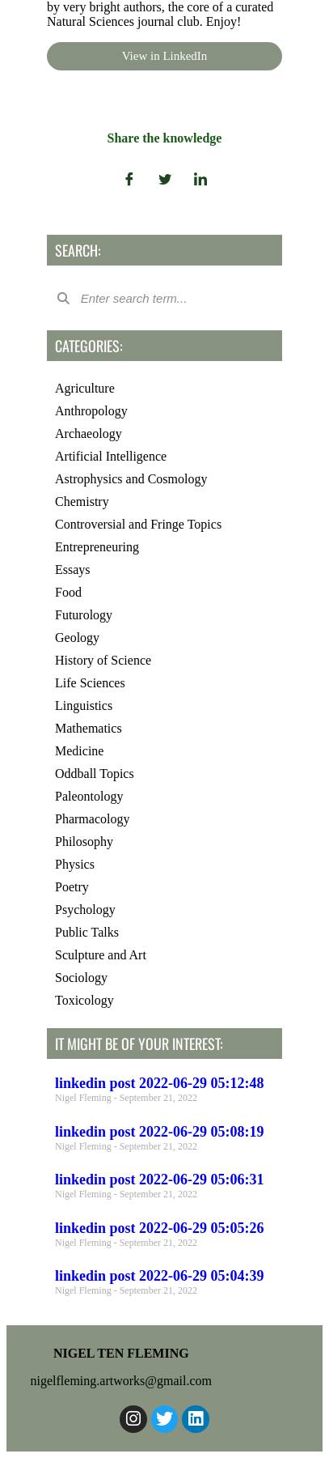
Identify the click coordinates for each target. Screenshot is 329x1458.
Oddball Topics (94, 773)
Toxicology (84, 1000)
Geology (77, 637)
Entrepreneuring (97, 547)
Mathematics (88, 728)
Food (68, 592)
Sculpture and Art (100, 955)
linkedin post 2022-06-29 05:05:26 (159, 1228)
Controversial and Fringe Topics (138, 524)
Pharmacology (92, 819)
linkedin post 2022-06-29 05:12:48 (159, 1083)
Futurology (83, 615)
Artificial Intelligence (111, 456)
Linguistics (83, 705)
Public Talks (87, 932)
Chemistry (82, 501)
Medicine (79, 751)
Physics (75, 864)
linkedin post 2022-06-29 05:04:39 (159, 1276)
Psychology (85, 909)
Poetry (72, 887)
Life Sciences (90, 683)
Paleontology (89, 796)
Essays (73, 569)
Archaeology (88, 433)
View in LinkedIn (165, 55)
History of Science (103, 660)
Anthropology (91, 411)
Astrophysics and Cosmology (131, 479)
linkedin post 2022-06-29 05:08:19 (159, 1132)
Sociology (81, 977)
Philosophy (84, 841)
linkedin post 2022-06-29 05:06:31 (159, 1179)
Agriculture (85, 388)
